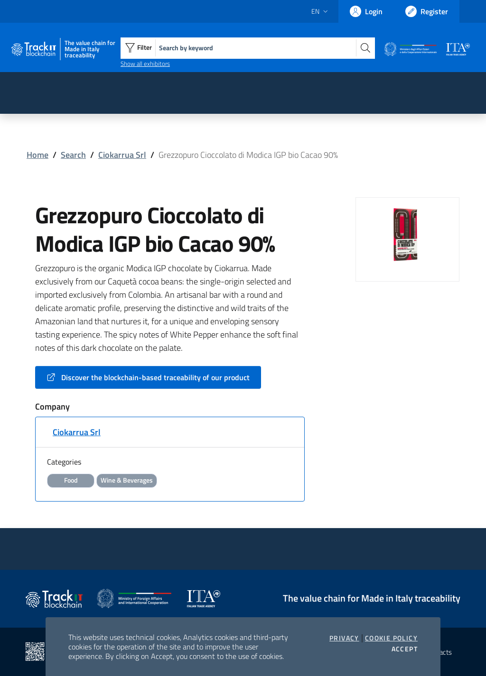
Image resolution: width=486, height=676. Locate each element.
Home (37, 154)
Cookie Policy (391, 638)
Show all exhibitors (145, 63)
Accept (405, 649)
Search (73, 154)
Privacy (344, 638)
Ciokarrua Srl (122, 154)
